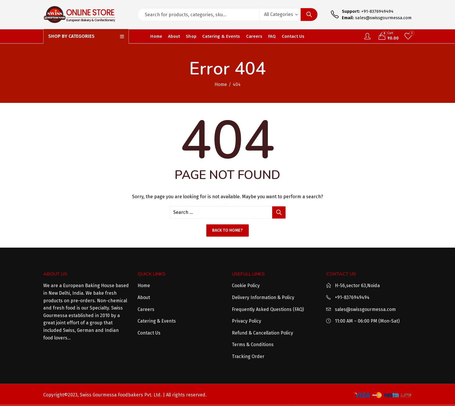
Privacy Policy (246, 321)
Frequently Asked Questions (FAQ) (268, 309)
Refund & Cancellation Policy (262, 333)
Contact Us (149, 333)
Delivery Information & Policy (263, 297)
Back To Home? (227, 230)
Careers (146, 309)
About (144, 297)
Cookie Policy (246, 285)
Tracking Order (248, 356)
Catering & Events (157, 321)
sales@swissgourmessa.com (365, 309)
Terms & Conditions (253, 344)
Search (309, 14)
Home (220, 84)
